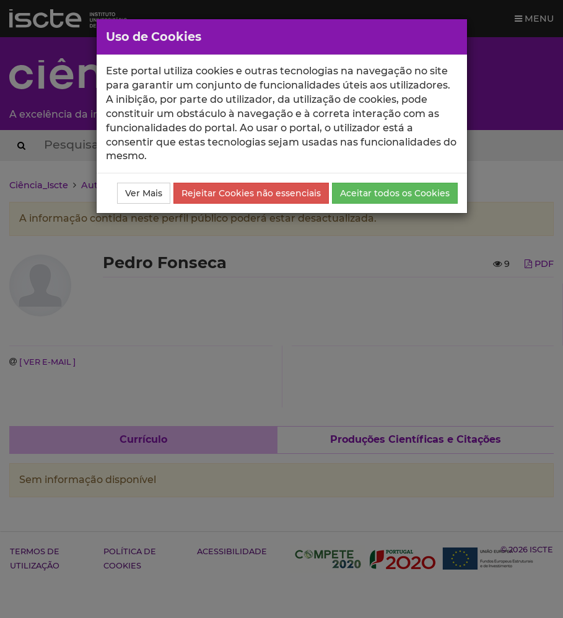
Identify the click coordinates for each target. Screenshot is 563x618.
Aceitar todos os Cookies (395, 193)
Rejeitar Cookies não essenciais (251, 193)
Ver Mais (143, 193)
